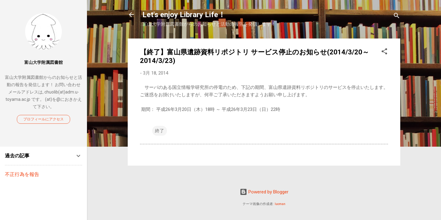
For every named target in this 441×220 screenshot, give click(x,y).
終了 (159, 131)
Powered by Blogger (264, 192)
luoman (280, 204)
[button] (384, 52)
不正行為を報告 (22, 174)
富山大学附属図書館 (43, 62)
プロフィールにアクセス (43, 119)
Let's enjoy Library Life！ (183, 14)
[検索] (396, 16)
